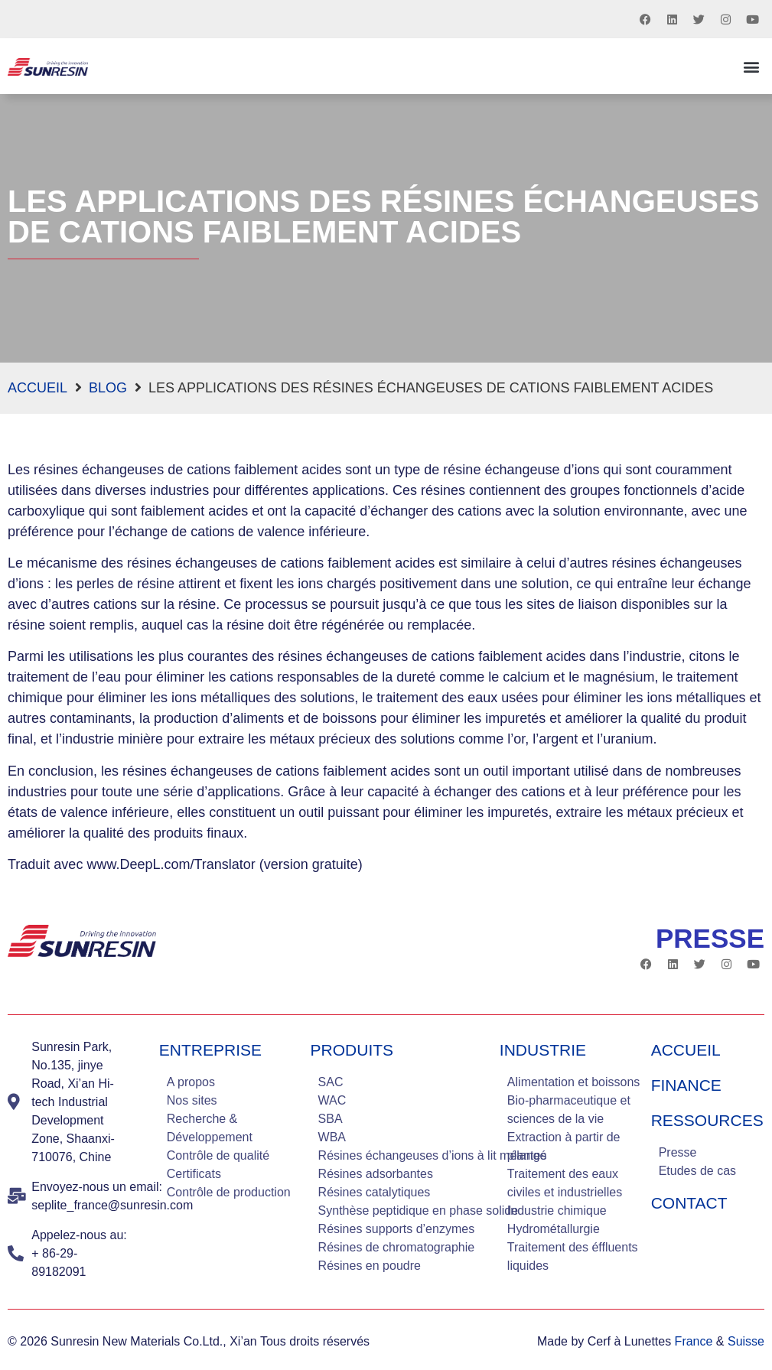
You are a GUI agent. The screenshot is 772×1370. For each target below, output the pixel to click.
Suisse (746, 1341)
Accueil (37, 387)
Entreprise (210, 1050)
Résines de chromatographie (396, 1247)
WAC (332, 1100)
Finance (686, 1085)
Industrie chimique (557, 1210)
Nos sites (192, 1100)
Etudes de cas (697, 1170)
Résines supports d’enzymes (396, 1228)
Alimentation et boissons (573, 1082)
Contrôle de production (229, 1192)
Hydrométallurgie (553, 1228)
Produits (352, 1050)
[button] (751, 66)
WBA (332, 1137)
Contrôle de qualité (218, 1155)
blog (108, 387)
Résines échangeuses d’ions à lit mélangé (432, 1155)
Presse (678, 1152)
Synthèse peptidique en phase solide (418, 1210)
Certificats (194, 1173)
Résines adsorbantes (375, 1173)
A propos (191, 1082)
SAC (331, 1082)
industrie (543, 1050)
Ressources (707, 1120)
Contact (689, 1203)
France (694, 1341)
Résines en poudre (369, 1265)
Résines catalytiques (374, 1192)
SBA (330, 1118)
